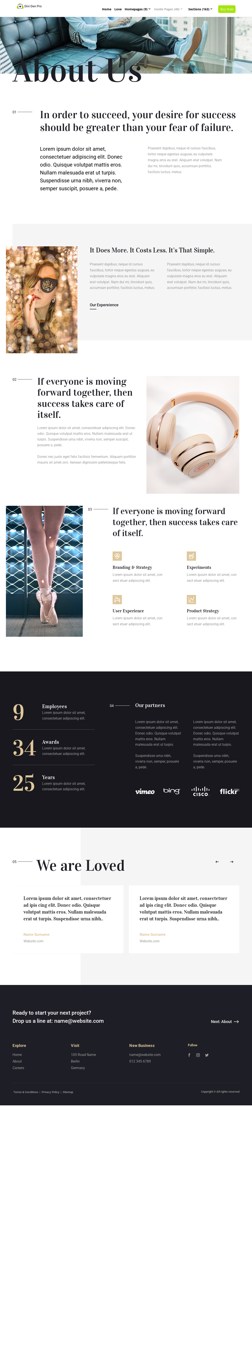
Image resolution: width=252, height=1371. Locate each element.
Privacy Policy (50, 1160)
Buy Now (226, 9)
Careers (18, 1136)
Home (106, 9)
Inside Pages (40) (167, 9)
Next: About (221, 1090)
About (17, 1130)
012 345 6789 (140, 1130)
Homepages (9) (136, 9)
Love (118, 9)
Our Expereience (104, 305)
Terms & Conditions (25, 1160)
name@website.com (79, 1089)
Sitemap (68, 1160)
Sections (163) (198, 9)
